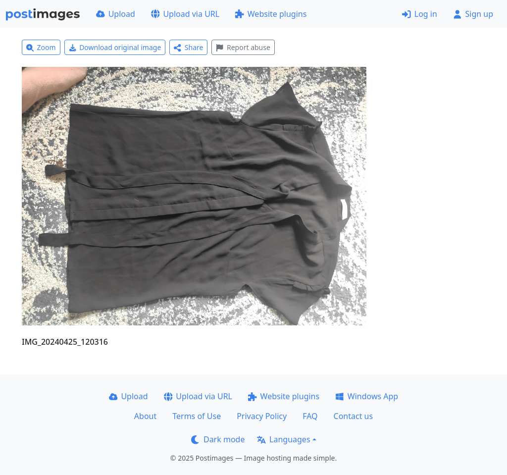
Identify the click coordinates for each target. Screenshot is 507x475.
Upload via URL (185, 13)
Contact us (353, 416)
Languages (283, 439)
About (145, 416)
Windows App (366, 396)
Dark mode (218, 439)
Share (188, 47)
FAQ (310, 416)
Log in (419, 13)
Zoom (41, 47)
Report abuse (243, 47)
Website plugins (270, 13)
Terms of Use (196, 416)
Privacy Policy (262, 416)
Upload (115, 13)
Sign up (473, 13)
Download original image (115, 47)
